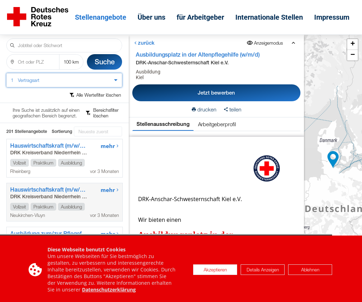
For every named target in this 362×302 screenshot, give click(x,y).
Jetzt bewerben (216, 88)
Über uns (153, 15)
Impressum (333, 15)
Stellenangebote (102, 15)
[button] (333, 157)
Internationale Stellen (271, 15)
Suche (105, 57)
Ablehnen (310, 274)
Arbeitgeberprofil (217, 119)
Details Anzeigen (263, 274)
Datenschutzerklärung (109, 294)
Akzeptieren (215, 274)
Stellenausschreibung (163, 119)
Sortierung (62, 106)
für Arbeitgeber (202, 15)
